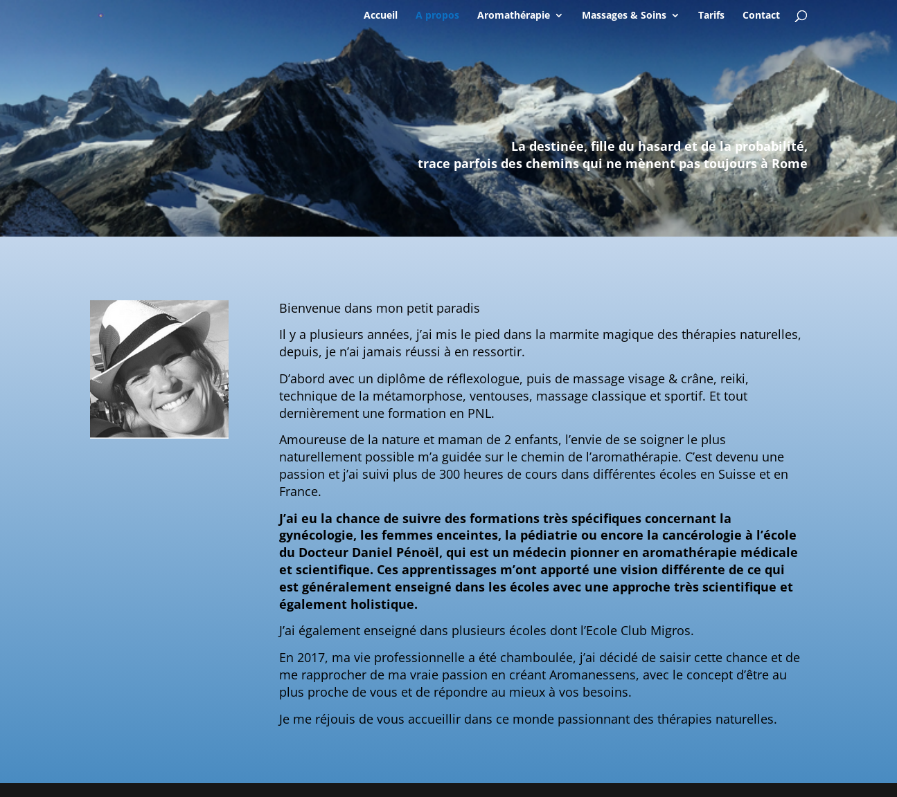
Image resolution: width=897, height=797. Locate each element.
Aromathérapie (513, 15)
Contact (761, 15)
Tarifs (711, 15)
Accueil (381, 15)
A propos (437, 15)
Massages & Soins (624, 15)
